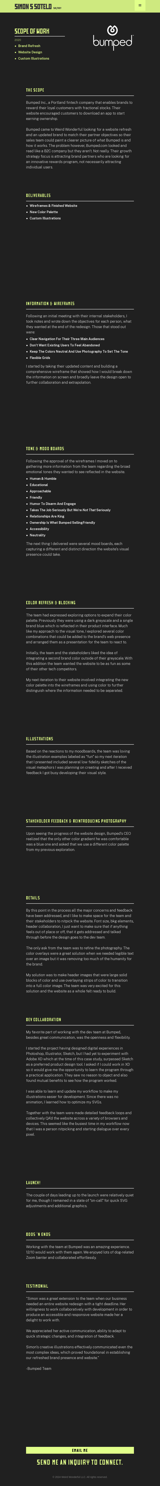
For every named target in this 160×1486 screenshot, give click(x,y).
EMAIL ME (80, 1450)
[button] (140, 5)
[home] (38, 5)
